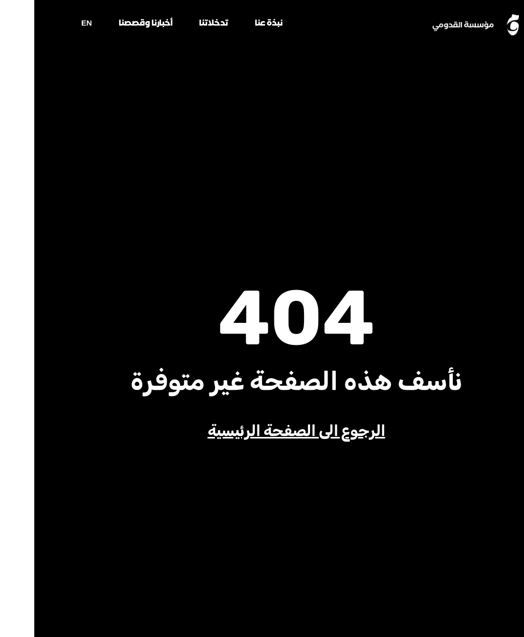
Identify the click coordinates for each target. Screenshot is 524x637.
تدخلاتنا (179, 25)
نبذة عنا (234, 25)
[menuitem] (52, 26)
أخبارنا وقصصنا (111, 25)
